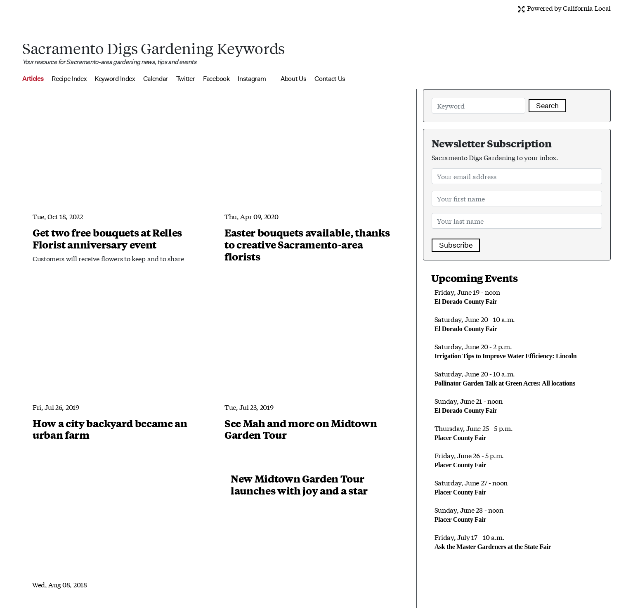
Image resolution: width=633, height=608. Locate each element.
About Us (293, 78)
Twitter (185, 78)
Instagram (252, 78)
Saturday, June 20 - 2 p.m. (506, 350)
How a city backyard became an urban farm (110, 429)
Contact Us (329, 78)
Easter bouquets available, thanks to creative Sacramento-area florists (307, 244)
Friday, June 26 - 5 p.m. (469, 459)
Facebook (216, 78)
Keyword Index (114, 78)
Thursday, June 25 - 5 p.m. (474, 432)
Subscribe (455, 245)
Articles (32, 78)
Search (547, 106)
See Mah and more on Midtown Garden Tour (300, 429)
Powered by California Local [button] (564, 7)
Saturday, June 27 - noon (471, 487)
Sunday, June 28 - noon (469, 514)
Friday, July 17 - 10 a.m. (493, 541)
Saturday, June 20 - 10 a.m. (475, 323)
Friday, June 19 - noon (467, 296)
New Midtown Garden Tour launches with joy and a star (299, 484)
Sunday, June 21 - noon (469, 405)
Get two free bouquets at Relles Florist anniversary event (107, 238)
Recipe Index (69, 78)
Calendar (155, 78)
